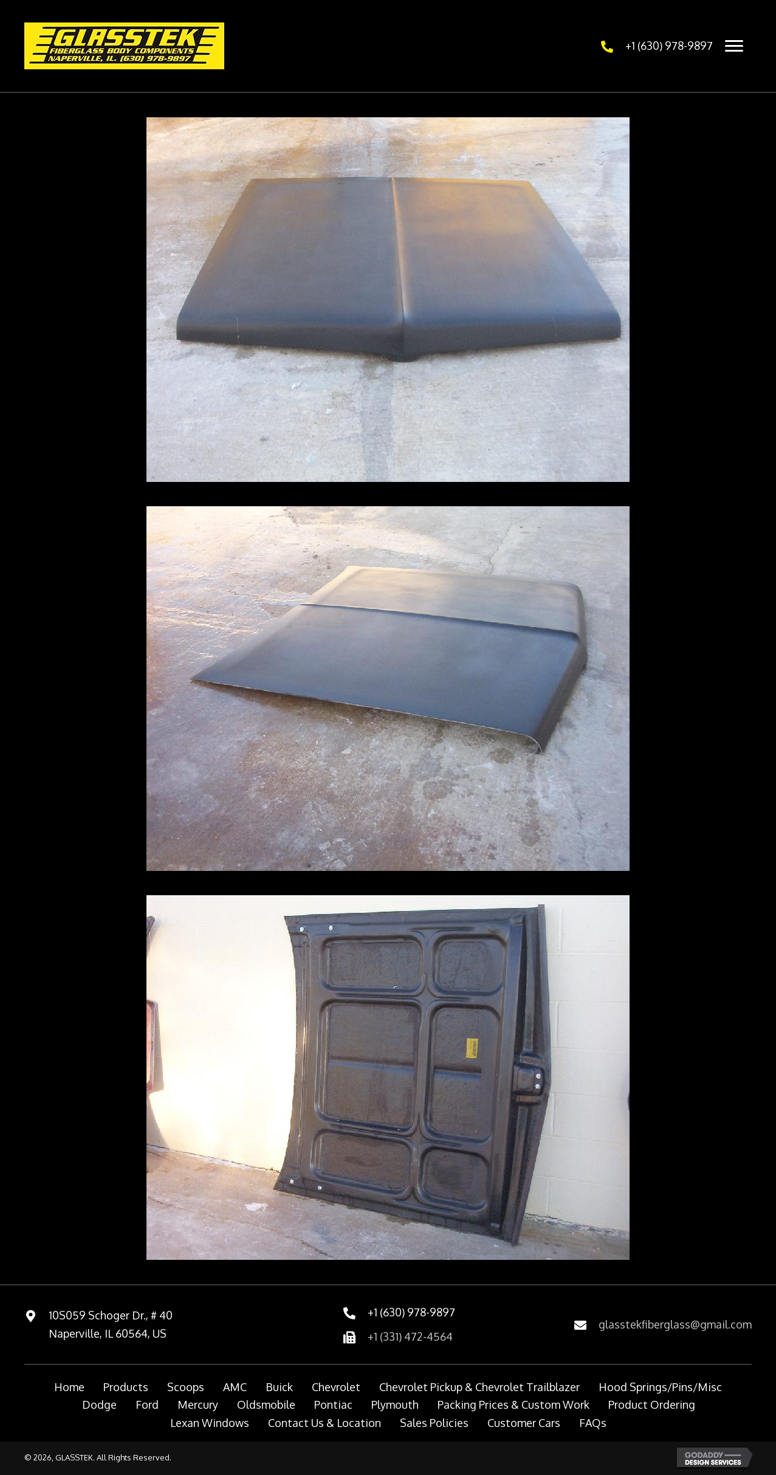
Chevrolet (336, 1387)
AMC (235, 1387)
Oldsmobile (266, 1404)
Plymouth (395, 1404)
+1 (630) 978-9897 (669, 45)
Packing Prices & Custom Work (513, 1404)
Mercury (197, 1404)
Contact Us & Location (324, 1422)
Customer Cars (523, 1422)
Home (69, 1387)
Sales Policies (434, 1422)
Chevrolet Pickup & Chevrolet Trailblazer (479, 1387)
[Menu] (734, 46)
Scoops (185, 1387)
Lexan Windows (209, 1422)
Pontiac (333, 1404)
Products (125, 1387)
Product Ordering (651, 1404)
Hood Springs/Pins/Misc (660, 1387)
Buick (279, 1387)
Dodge (99, 1404)
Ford (147, 1404)
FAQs (592, 1422)
